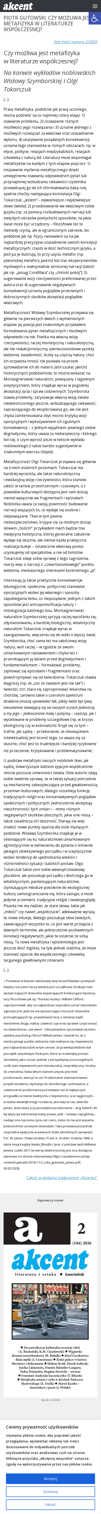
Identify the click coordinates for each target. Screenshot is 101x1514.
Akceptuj (50, 1478)
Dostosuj (50, 1491)
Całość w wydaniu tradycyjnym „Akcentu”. (61, 1177)
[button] (95, 18)
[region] (50, 1467)
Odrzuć (50, 1504)
